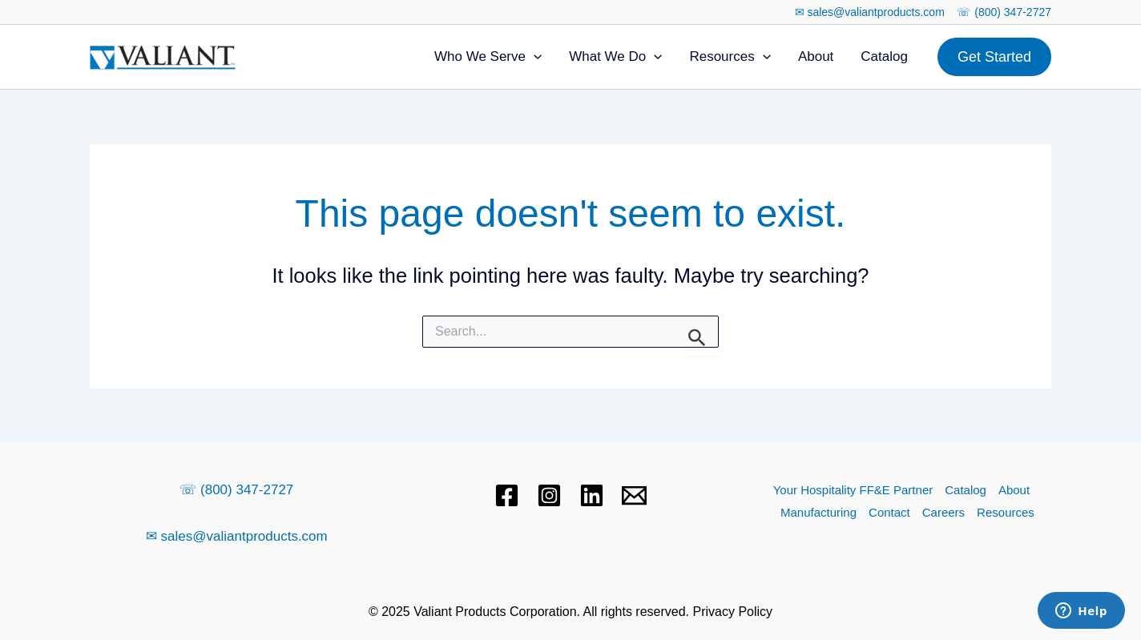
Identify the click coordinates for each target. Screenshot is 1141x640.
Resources (729, 57)
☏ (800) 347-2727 (1004, 12)
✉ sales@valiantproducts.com (870, 12)
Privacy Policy (733, 611)
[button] (994, 57)
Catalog (884, 56)
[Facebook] (506, 495)
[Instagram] (549, 495)
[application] (534, 57)
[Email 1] (634, 495)
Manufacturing (818, 512)
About (815, 56)
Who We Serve (488, 57)
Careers (943, 512)
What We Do (615, 57)
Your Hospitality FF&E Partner (853, 490)
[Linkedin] (591, 495)
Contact (889, 512)
